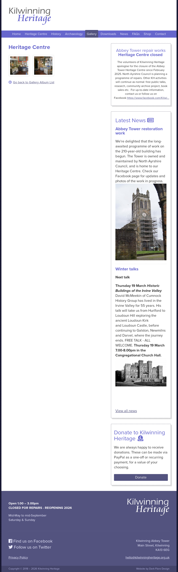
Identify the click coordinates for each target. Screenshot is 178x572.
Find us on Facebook (30, 541)
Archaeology (74, 34)
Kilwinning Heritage (49, 568)
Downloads (108, 34)
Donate (141, 477)
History (56, 34)
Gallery (92, 34)
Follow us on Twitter (30, 547)
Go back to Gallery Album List (31, 82)
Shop (147, 34)
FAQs (136, 34)
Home (16, 34)
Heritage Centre (36, 34)
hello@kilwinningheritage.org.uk (147, 557)
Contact (160, 34)
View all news (126, 411)
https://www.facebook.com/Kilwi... (148, 98)
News (124, 34)
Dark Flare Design (159, 568)
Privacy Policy (18, 557)
